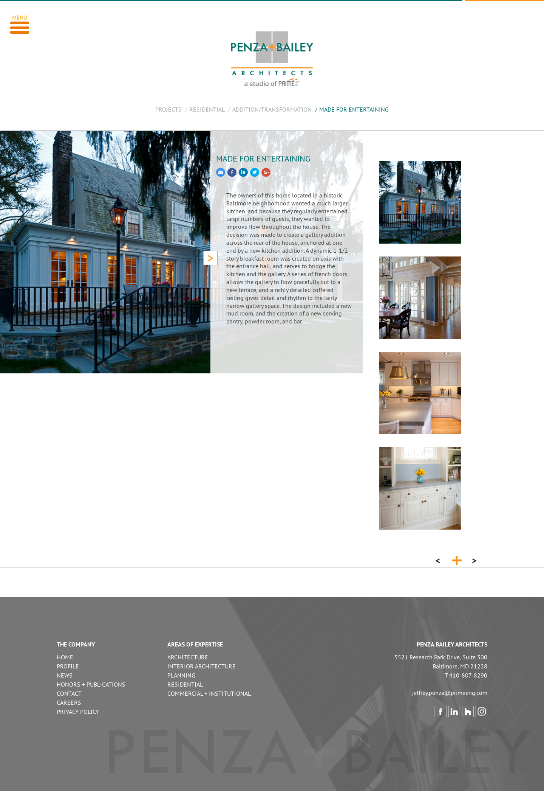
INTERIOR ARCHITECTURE (201, 666)
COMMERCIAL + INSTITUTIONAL (209, 693)
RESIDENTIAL (207, 109)
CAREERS (69, 702)
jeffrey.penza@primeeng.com (449, 692)
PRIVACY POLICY (78, 711)
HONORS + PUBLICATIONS (91, 684)
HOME (65, 657)
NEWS (65, 675)
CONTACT (69, 693)
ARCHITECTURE (187, 657)
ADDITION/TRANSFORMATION (272, 109)
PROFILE (68, 666)
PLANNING (181, 675)
